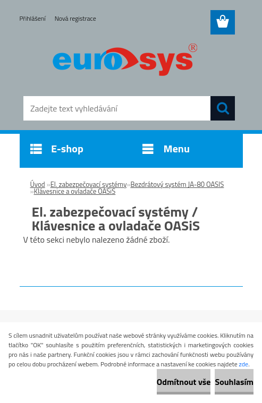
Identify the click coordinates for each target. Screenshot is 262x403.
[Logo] (125, 61)
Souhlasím (234, 381)
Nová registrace (75, 18)
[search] (222, 108)
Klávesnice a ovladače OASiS (75, 191)
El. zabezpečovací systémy (88, 184)
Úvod (37, 184)
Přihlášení (33, 18)
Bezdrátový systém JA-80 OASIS (177, 184)
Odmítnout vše (184, 381)
